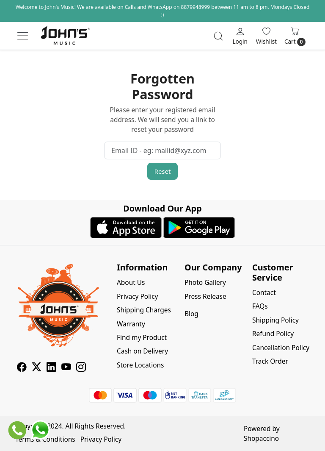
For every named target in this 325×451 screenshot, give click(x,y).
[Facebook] (21, 368)
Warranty (131, 324)
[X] (36, 368)
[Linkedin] (51, 368)
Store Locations (140, 365)
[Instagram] (81, 368)
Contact (264, 292)
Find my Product (142, 337)
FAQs (260, 306)
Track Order (270, 361)
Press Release (205, 296)
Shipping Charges (144, 310)
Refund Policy (273, 333)
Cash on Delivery (142, 351)
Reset (162, 171)
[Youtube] (66, 368)
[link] (218, 36)
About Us (131, 282)
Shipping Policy (275, 320)
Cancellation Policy (280, 347)
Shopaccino (261, 438)
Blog (191, 313)
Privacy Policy (137, 296)
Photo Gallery (205, 282)
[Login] (239, 35)
